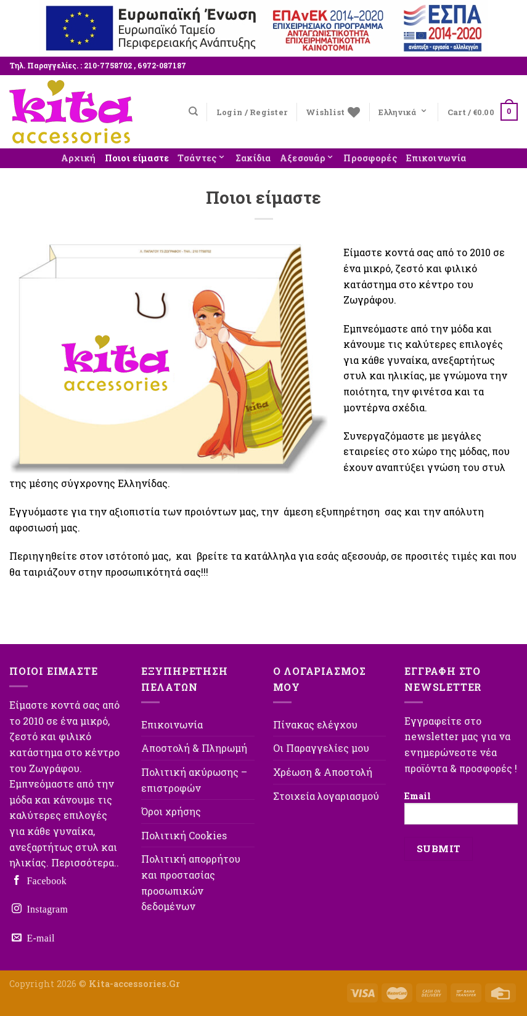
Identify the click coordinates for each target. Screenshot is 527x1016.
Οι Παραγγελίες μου (321, 747)
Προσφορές (370, 158)
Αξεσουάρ (307, 156)
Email (461, 807)
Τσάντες (202, 156)
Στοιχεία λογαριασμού (326, 795)
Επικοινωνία (436, 158)
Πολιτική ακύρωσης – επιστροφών (194, 779)
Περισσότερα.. (85, 862)
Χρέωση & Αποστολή (322, 771)
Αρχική (78, 158)
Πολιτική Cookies (184, 835)
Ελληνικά (403, 109)
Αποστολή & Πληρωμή (194, 747)
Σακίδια (253, 158)
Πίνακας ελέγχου (315, 724)
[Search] (193, 111)
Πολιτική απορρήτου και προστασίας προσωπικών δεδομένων (190, 882)
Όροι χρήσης (171, 811)
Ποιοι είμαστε (137, 158)
